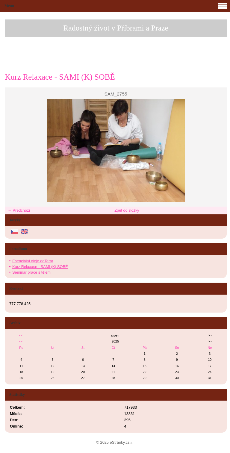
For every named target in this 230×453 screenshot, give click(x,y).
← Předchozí (19, 210)
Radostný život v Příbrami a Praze (115, 28)
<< (21, 335)
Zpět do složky (126, 210)
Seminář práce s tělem (31, 272)
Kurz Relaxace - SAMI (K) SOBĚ (40, 266)
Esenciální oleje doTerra (32, 261)
